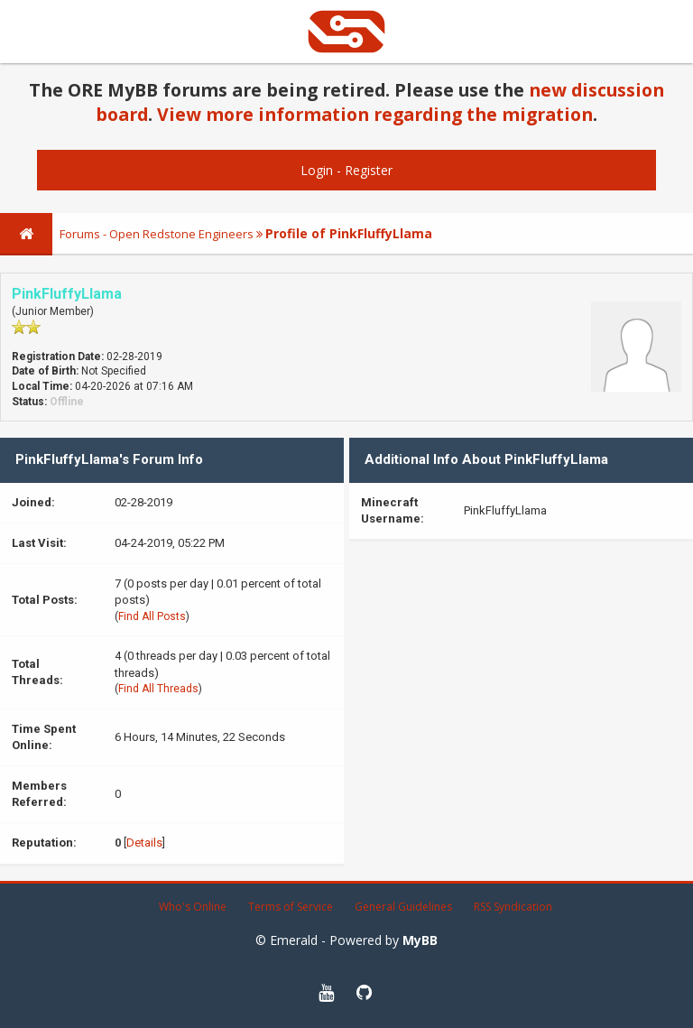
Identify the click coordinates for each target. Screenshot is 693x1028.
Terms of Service (290, 906)
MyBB (420, 940)
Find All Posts (152, 616)
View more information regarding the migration (375, 114)
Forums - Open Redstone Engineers (157, 234)
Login (316, 170)
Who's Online (192, 906)
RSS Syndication (513, 906)
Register (369, 170)
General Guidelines (403, 906)
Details (144, 842)
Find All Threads (158, 688)
